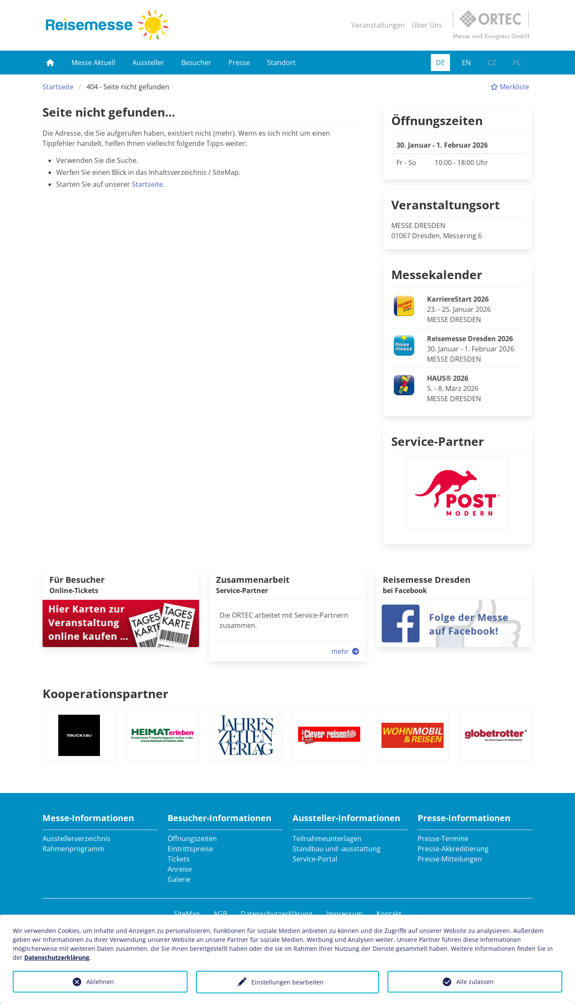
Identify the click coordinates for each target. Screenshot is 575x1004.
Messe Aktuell (93, 62)
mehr (346, 651)
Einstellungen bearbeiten (287, 982)
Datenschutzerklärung (277, 913)
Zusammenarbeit (253, 579)
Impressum (344, 913)
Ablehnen (100, 982)
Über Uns (427, 25)
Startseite (58, 86)
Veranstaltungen (378, 25)
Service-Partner (437, 441)
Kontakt (388, 913)
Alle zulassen (475, 982)
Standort (281, 62)
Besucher (196, 62)
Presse (239, 62)
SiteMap (187, 913)
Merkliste (509, 86)
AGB (220, 913)
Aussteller (148, 62)
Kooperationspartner (105, 693)
